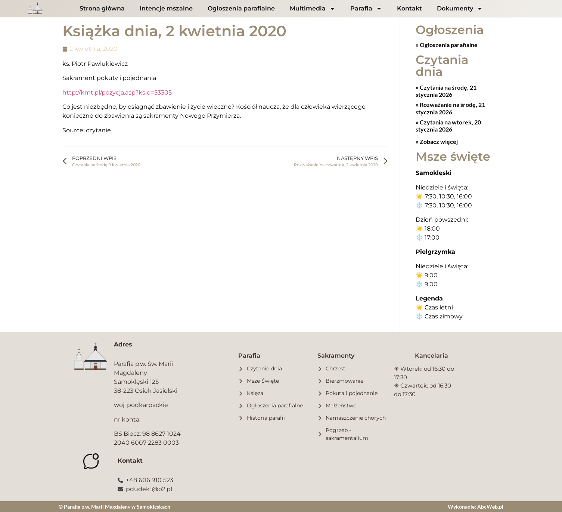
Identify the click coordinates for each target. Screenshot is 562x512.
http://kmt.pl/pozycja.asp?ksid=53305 (117, 92)
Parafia (366, 8)
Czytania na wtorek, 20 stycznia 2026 (448, 125)
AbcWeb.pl (490, 506)
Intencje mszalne (166, 8)
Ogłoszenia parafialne (241, 8)
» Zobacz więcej (437, 141)
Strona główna (102, 8)
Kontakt (409, 8)
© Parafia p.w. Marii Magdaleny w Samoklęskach (114, 506)
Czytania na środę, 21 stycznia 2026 (446, 90)
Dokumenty (460, 8)
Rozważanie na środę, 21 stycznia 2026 (450, 108)
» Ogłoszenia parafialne (447, 44)
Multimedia (312, 8)
